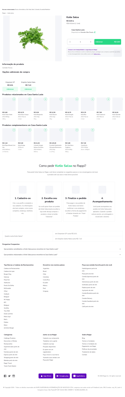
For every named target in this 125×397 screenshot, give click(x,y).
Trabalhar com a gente (50, 341)
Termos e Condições (88, 341)
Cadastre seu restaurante (51, 338)
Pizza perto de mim (88, 274)
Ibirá (33, 9)
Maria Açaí (7, 317)
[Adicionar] (14, 99)
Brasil (44, 271)
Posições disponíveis (49, 347)
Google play (63, 376)
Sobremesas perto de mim (90, 282)
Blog (83, 338)
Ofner (6, 291)
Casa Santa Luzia (77, 30)
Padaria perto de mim (88, 287)
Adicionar (10, 89)
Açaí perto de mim (87, 290)
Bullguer (6, 297)
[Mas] (91, 42)
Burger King (7, 274)
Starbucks (7, 283)
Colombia (46, 277)
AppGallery (79, 376)
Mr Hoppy (7, 299)
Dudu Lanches (8, 314)
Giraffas (6, 308)
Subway (6, 277)
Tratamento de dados (88, 352)
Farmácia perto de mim (11, 352)
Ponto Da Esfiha (9, 285)
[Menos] (70, 42)
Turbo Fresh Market (10, 366)
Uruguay (45, 291)
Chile (44, 274)
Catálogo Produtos (10, 338)
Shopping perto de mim (11, 357)
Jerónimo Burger (9, 328)
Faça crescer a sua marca (51, 355)
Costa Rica (46, 280)
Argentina (46, 268)
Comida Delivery (87, 298)
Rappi (4, 13)
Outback (6, 294)
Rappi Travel (8, 363)
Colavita (37, 9)
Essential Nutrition (45, 9)
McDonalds (7, 288)
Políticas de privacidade (89, 349)
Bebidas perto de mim (10, 360)
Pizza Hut (7, 280)
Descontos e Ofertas (10, 341)
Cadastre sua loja (48, 344)
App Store (46, 376)
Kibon (5, 325)
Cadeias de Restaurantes (12, 268)
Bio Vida (28, 9)
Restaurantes (8, 344)
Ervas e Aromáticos (20, 9)
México (45, 285)
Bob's (5, 319)
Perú (44, 288)
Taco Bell (7, 311)
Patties (6, 322)
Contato (84, 355)
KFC (5, 302)
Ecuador (45, 283)
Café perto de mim (87, 306)
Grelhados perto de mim (89, 285)
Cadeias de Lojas (9, 271)
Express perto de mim (10, 355)
